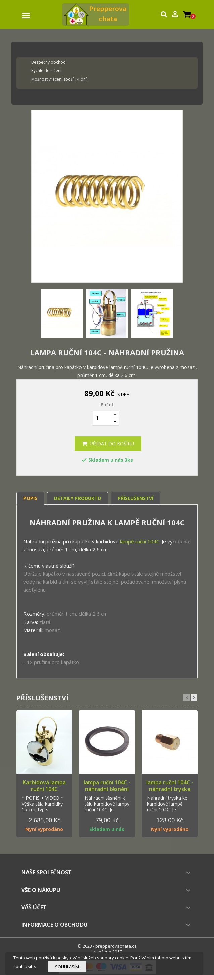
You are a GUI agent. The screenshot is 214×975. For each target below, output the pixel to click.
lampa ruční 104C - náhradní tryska (169, 786)
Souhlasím (67, 967)
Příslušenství (135, 498)
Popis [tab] (30, 498)
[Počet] (102, 418)
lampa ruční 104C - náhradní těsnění (107, 786)
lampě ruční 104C (139, 541)
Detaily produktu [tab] (77, 498)
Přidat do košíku (108, 443)
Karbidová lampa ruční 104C (44, 786)
